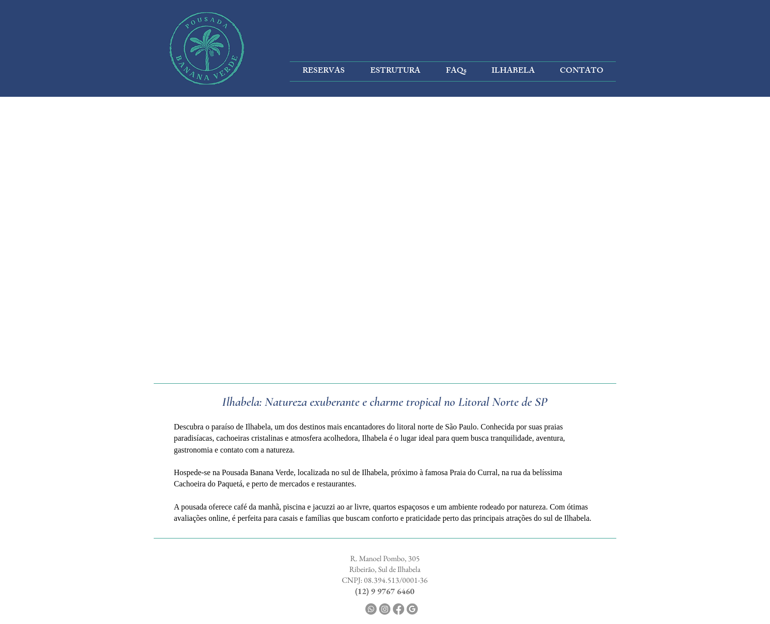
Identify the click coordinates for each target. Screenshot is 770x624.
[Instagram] (384, 609)
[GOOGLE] (412, 609)
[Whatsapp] (371, 609)
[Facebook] (398, 609)
